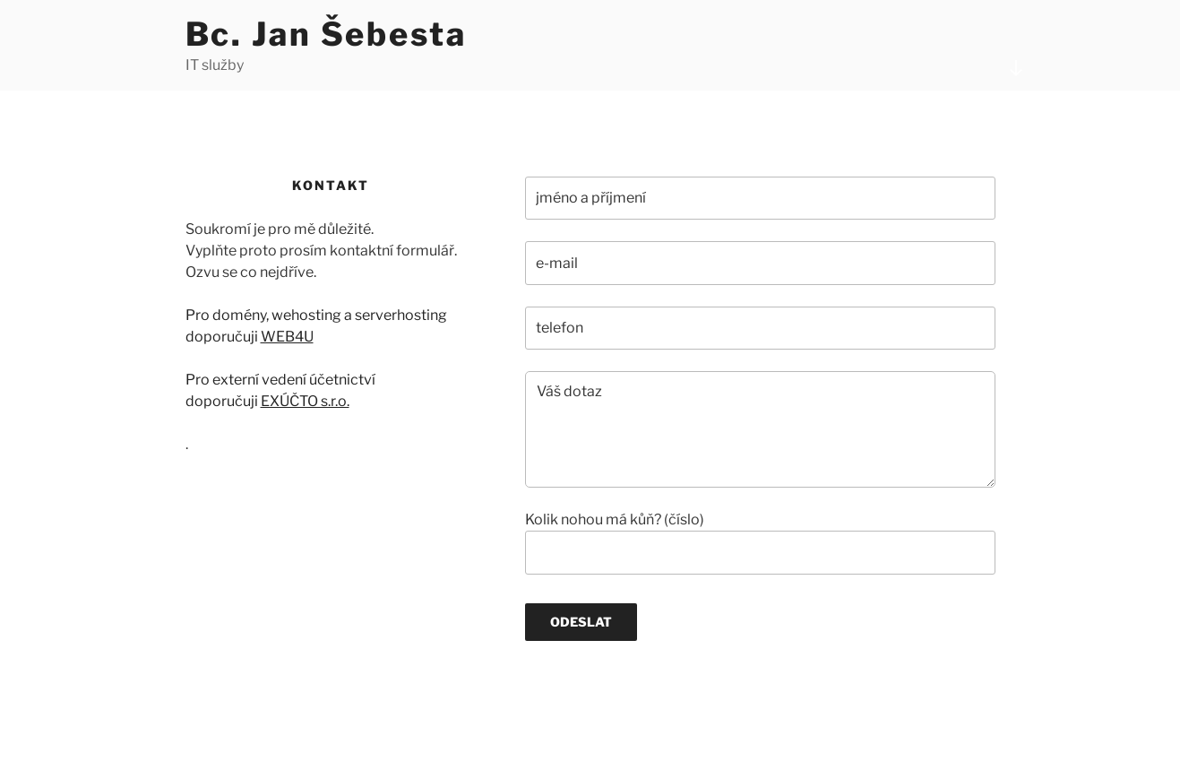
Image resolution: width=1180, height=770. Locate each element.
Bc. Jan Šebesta (326, 34)
